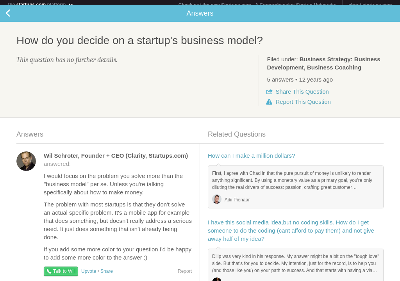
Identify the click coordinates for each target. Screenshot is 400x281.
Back (15, 18)
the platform (40, 4)
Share (302, 96)
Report (302, 106)
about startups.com (370, 5)
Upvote (88, 276)
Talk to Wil (64, 276)
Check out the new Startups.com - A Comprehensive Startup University (258, 5)
